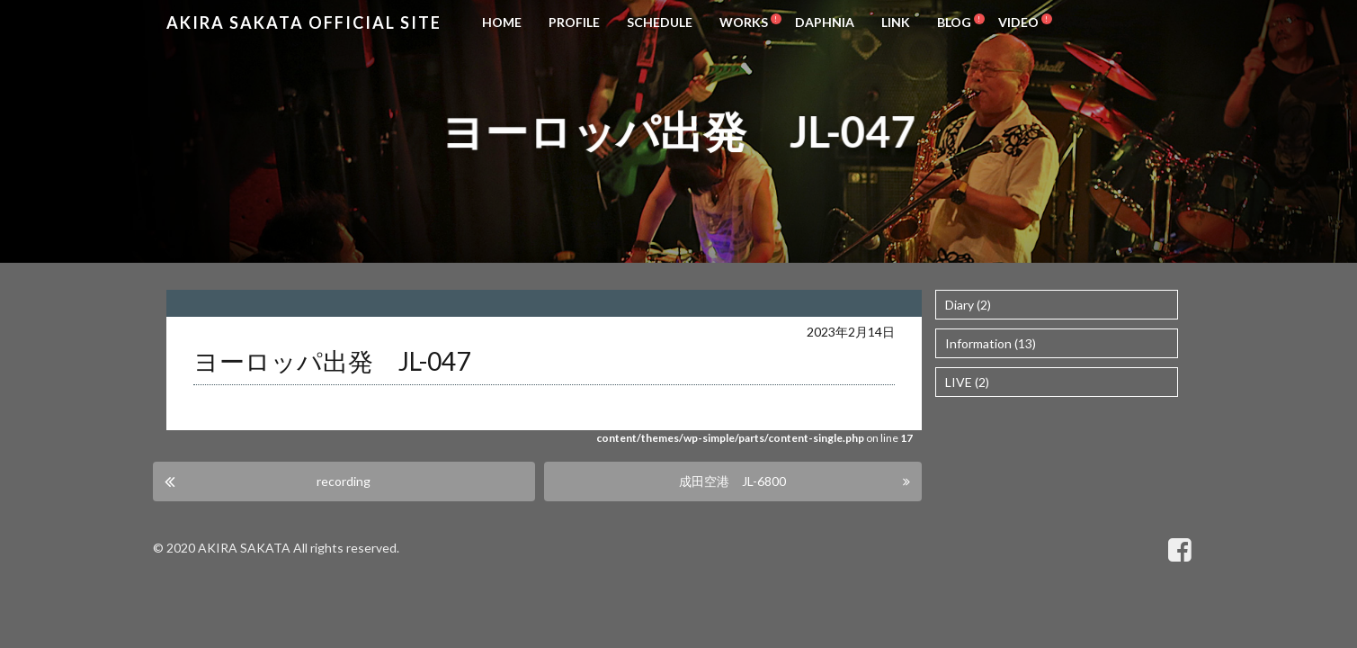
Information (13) (990, 343)
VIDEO (1018, 22)
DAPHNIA (824, 22)
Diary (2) (968, 304)
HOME (502, 22)
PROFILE (574, 22)
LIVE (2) (967, 382)
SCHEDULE (659, 22)
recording (350, 481)
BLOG (954, 22)
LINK (895, 22)
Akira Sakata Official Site (304, 22)
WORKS (743, 22)
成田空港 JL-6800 (732, 481)
